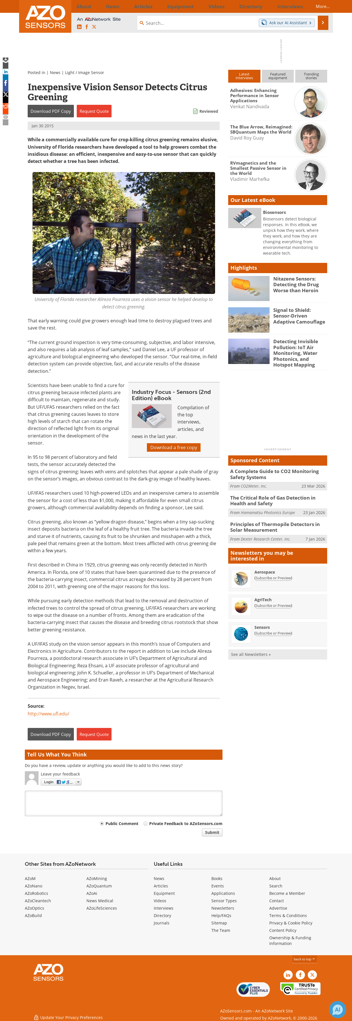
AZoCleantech (38, 900)
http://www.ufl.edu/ (48, 714)
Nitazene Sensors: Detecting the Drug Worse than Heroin (293, 284)
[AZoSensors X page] (94, 27)
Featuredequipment (277, 75)
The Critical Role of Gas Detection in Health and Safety (277, 495)
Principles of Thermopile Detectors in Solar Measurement (276, 520)
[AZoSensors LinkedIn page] (79, 27)
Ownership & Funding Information (290, 940)
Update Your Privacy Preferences (68, 1013)
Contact (276, 900)
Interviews (163, 908)
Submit (212, 832)
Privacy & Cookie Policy (290, 923)
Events (217, 886)
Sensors (262, 620)
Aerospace (264, 564)
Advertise (278, 908)
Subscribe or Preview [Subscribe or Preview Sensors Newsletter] (273, 625)
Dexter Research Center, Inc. (266, 531)
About (275, 878)
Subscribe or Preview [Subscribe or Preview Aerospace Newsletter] (273, 570)
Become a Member (287, 893)
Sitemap (219, 923)
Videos (160, 900)
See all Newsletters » (251, 647)
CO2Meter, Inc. (254, 481)
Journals (161, 923)
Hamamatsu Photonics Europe (268, 506)
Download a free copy (173, 447)
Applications (223, 893)
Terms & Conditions (288, 915)
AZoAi (91, 893)
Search (275, 886)
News (55, 72)
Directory (162, 915)
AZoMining (96, 878)
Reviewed (208, 111)
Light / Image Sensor (84, 72)
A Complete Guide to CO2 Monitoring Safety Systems (277, 470)
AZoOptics (34, 908)
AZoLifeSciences (101, 908)
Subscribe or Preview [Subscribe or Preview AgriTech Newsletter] (273, 598)
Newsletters (222, 908)
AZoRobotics (36, 893)
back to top (304, 959)
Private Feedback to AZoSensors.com (185, 823)
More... (318, 6)
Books (216, 878)
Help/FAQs (221, 915)
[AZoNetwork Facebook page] (86, 27)
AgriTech (263, 592)
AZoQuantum (99, 886)
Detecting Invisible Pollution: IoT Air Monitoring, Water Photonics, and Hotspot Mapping (298, 351)
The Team (220, 930)
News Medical (99, 900)
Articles (161, 886)
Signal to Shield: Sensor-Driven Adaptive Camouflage (298, 315)
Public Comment (122, 823)
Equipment (164, 893)
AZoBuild (33, 915)
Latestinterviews (244, 75)
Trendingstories (311, 75)
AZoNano (33, 886)
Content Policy (282, 930)
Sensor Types (224, 900)
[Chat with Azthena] (337, 1009)
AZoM (30, 878)
